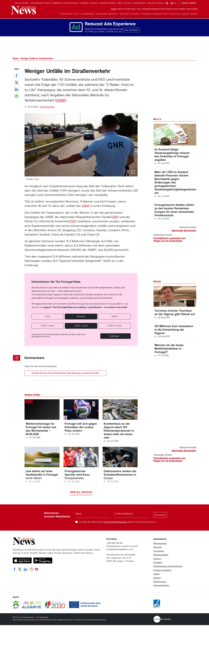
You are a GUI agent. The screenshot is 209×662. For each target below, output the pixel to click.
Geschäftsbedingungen (115, 524)
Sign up (193, 3)
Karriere (85, 3)
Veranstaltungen (155, 3)
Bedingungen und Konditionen (168, 568)
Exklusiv (127, 3)
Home (113, 9)
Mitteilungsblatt (71, 3)
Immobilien (57, 3)
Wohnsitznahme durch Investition (160, 9)
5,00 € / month (81, 326)
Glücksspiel (174, 14)
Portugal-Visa (133, 9)
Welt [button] (76, 14)
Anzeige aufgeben (107, 3)
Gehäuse (185, 14)
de (174, 3)
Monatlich (81, 316)
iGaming (194, 14)
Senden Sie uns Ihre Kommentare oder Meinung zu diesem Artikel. (65, 373)
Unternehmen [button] (87, 14)
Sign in (185, 3)
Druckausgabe (21, 3)
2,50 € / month (47, 326)
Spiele (119, 3)
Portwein (124, 14)
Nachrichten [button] (66, 14)
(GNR (114, 217)
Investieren (101, 14)
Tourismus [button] (134, 14)
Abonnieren (160, 517)
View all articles (81, 494)
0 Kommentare (47, 107)
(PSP (72, 221)
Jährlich (114, 316)
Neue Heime (192, 9)
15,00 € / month (114, 326)
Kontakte (94, 3)
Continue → (115, 336)
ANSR (60, 100)
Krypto (121, 9)
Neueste (48, 3)
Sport (165, 14)
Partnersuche (139, 3)
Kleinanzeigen (36, 3)
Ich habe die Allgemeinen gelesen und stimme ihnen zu (117, 524)
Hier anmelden (131, 30)
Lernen (181, 9)
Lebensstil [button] (113, 14)
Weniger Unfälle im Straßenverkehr (37, 58)
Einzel (47, 316)
